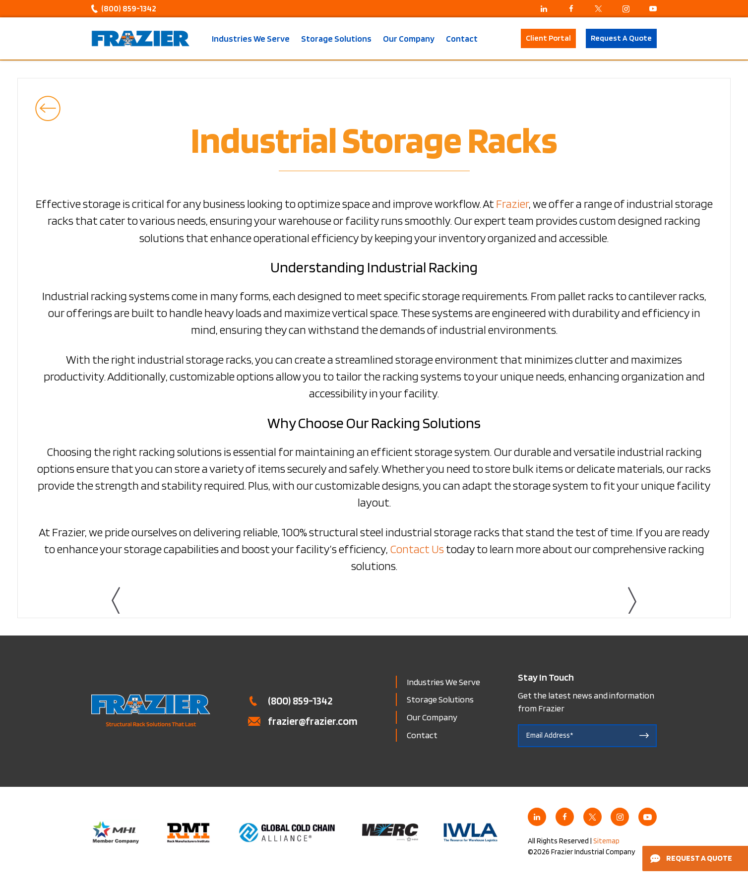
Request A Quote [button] (621, 38)
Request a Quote (691, 858)
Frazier (512, 203)
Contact (462, 39)
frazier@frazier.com (313, 720)
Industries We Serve (251, 39)
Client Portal (548, 38)
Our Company (409, 39)
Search (505, 38)
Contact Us (417, 549)
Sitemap (606, 840)
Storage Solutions (336, 39)
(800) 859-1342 (128, 8)
